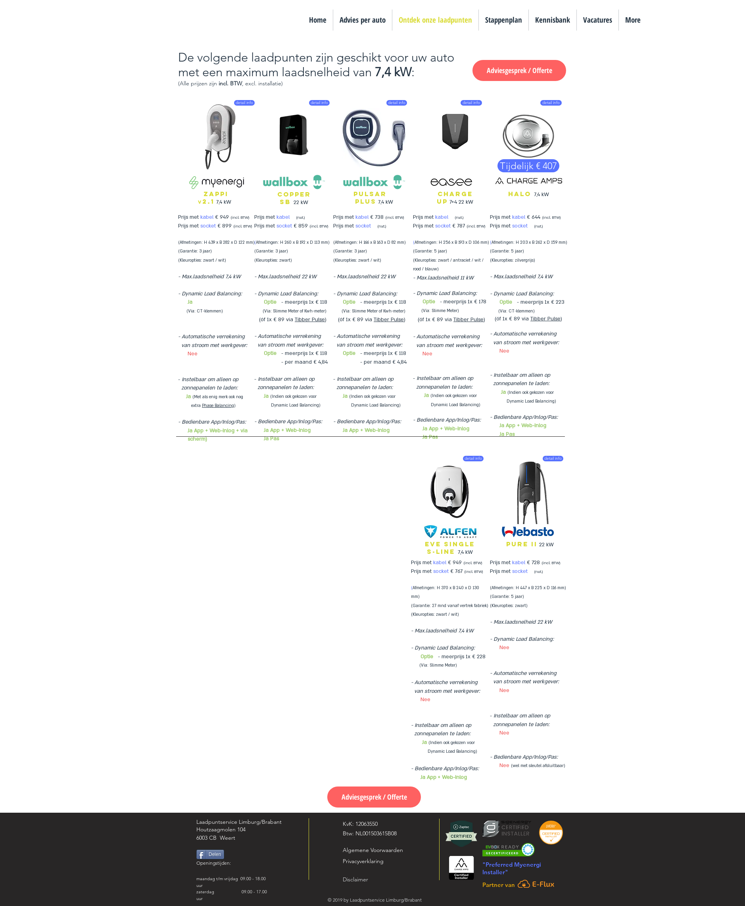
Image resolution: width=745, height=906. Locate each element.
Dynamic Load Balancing (211, 293)
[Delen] (210, 854)
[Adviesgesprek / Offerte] (519, 70)
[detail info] (244, 103)
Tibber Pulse (310, 319)
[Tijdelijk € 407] (528, 165)
